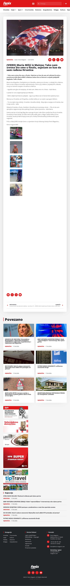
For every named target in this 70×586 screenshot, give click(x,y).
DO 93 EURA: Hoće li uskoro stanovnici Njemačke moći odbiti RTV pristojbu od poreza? (31, 513)
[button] (33, 4)
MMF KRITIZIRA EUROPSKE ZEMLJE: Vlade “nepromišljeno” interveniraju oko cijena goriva (32, 502)
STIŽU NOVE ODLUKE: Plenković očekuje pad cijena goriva (22, 496)
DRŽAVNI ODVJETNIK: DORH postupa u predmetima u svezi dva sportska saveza (29, 507)
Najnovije (9, 493)
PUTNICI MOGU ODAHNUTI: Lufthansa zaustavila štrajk (21, 518)
